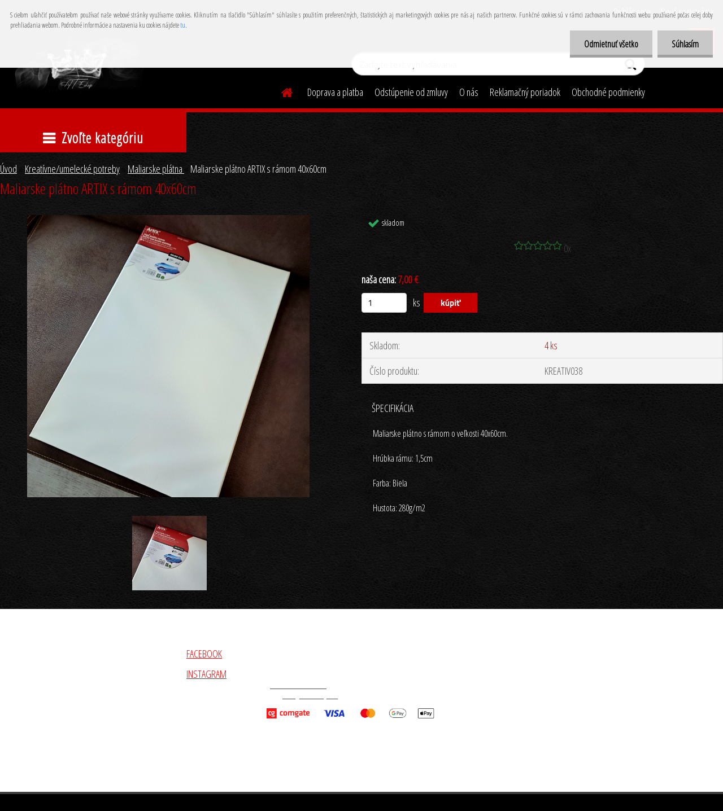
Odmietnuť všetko (611, 44)
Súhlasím (685, 44)
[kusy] (384, 303)
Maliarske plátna (156, 169)
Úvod (8, 169)
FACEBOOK (204, 653)
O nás (468, 92)
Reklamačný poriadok (525, 92)
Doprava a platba (335, 92)
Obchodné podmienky (608, 92)
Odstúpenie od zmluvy (411, 92)
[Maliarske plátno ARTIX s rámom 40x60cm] (168, 220)
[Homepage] (280, 91)
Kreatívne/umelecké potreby (72, 169)
